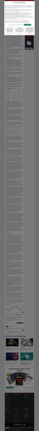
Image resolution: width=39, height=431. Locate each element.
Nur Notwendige (11, 24)
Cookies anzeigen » (9, 33)
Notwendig (10, 28)
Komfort (20, 28)
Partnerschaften (30, 28)
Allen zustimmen (28, 24)
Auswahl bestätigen (19, 24)
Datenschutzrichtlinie (25, 19)
